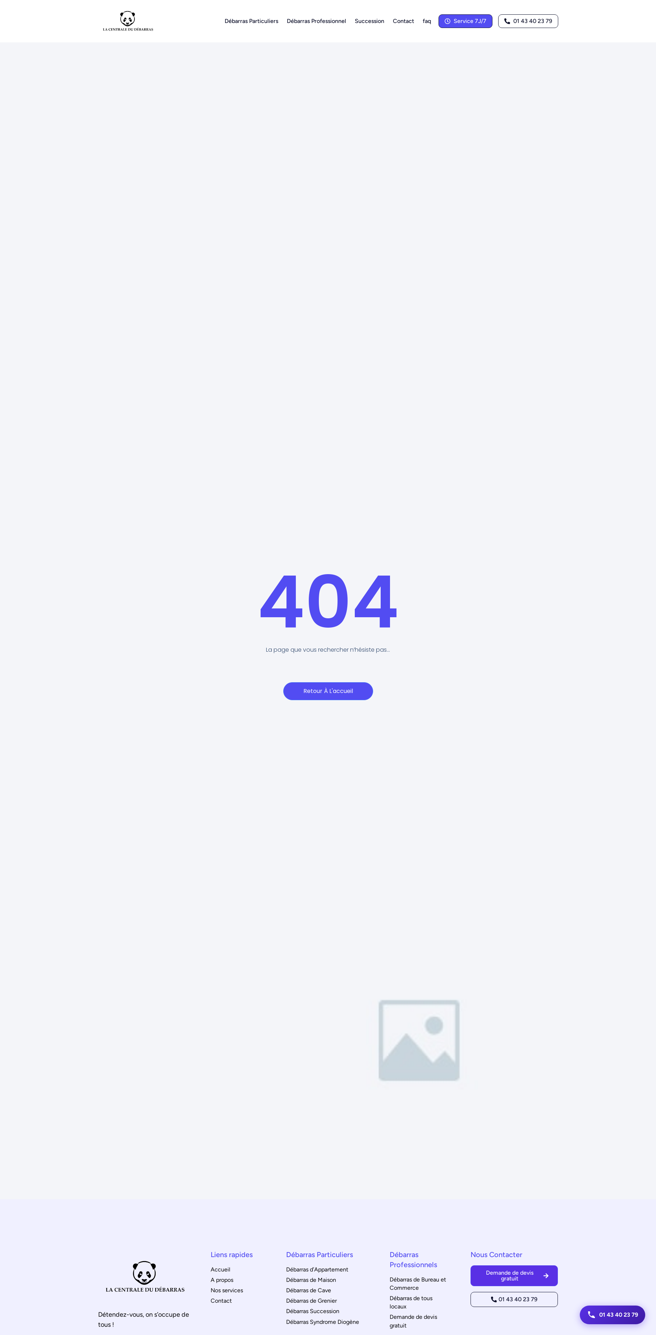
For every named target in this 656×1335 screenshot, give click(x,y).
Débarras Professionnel (316, 21)
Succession (369, 21)
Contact (403, 21)
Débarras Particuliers (251, 21)
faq (427, 21)
